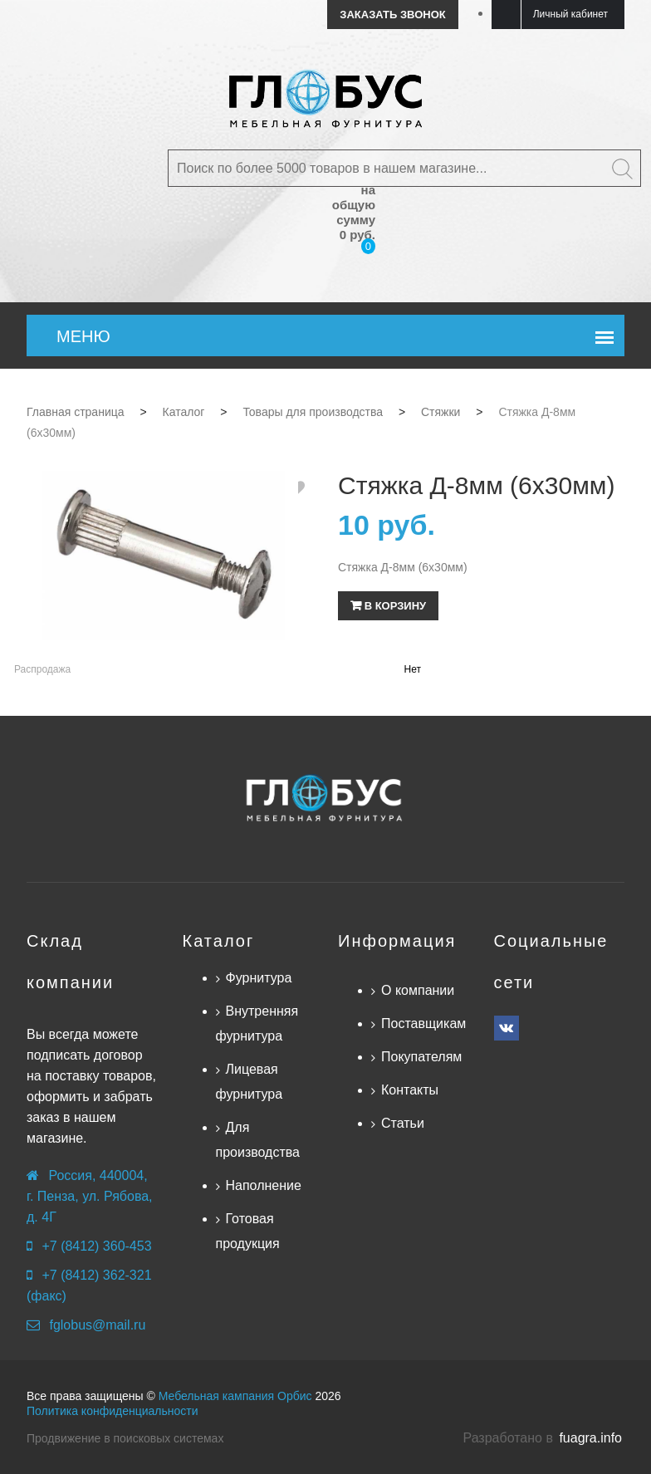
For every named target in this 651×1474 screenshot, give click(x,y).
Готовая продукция (248, 1231)
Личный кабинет (570, 14)
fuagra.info (590, 1438)
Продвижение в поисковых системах (125, 1438)
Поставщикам (423, 1023)
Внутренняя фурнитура (257, 1023)
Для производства (258, 1139)
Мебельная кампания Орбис (235, 1396)
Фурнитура (259, 978)
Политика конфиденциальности (112, 1411)
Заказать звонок (392, 14)
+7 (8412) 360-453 (96, 1246)
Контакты (409, 1090)
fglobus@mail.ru (97, 1325)
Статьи (402, 1123)
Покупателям (421, 1057)
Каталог (219, 941)
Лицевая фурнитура (249, 1081)
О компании (417, 990)
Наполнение (263, 1185)
